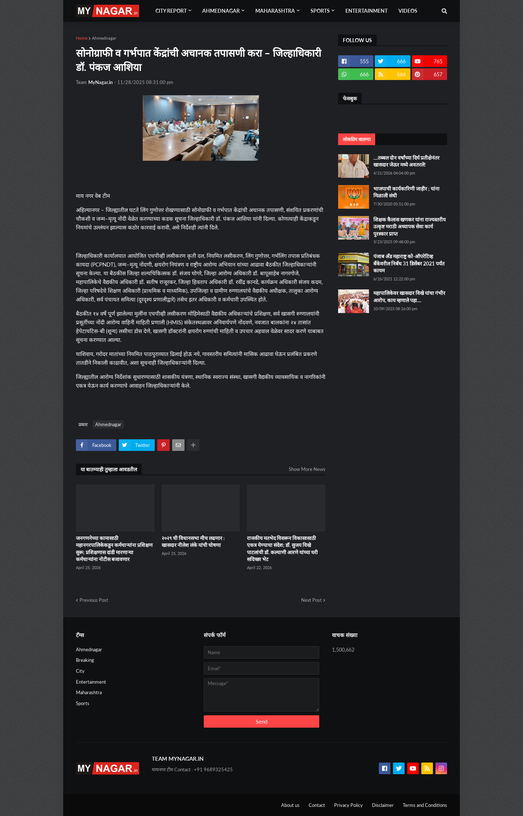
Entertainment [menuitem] (366, 11)
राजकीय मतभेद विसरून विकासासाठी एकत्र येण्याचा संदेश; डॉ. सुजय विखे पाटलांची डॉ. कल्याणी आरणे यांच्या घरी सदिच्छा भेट (282, 549)
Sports (82, 703)
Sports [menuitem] (320, 11)
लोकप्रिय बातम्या (356, 139)
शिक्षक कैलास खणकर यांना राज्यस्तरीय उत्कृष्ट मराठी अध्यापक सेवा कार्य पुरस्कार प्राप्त (409, 226)
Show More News (307, 469)
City (80, 671)
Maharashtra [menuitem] (275, 11)
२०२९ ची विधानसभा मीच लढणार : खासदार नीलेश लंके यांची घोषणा (193, 541)
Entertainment (91, 682)
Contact (317, 805)
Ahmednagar (104, 38)
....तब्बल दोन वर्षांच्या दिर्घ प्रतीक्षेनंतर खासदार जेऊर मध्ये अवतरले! (406, 161)
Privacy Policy (348, 805)
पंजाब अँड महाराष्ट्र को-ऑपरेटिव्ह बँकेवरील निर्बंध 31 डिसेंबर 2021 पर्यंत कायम (409, 263)
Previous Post (94, 600)
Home (82, 38)
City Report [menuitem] (171, 11)
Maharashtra (89, 692)
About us (290, 805)
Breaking (85, 660)
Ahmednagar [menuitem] (221, 11)
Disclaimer (383, 805)
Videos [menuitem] (407, 11)
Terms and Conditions (425, 805)
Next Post (311, 600)
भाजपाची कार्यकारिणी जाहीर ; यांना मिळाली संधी (406, 192)
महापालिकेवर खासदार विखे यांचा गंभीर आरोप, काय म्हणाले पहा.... (409, 296)
